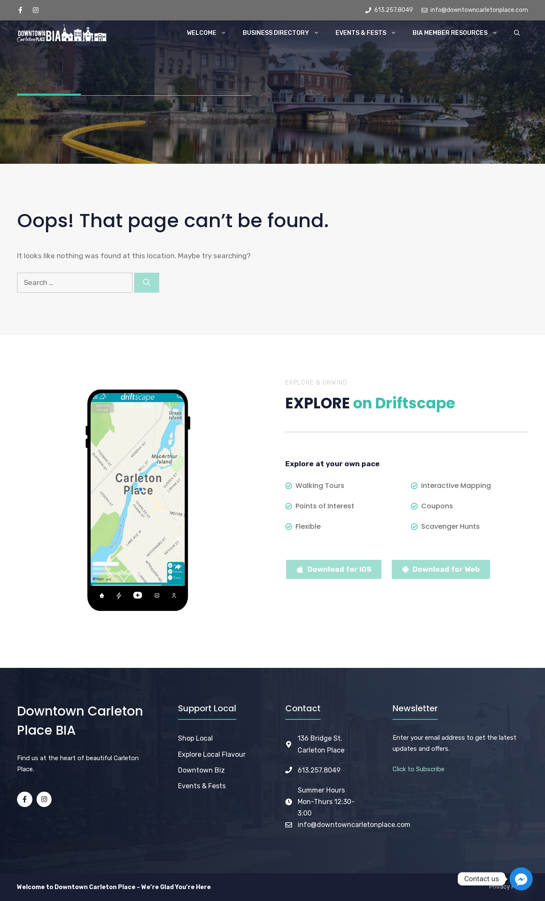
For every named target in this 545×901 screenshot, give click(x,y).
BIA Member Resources (459, 33)
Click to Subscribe (419, 769)
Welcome (211, 33)
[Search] (146, 283)
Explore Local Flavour (212, 754)
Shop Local (195, 738)
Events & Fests (370, 33)
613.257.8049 (319, 770)
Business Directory (285, 33)
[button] (517, 33)
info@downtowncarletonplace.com (354, 825)
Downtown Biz (201, 770)
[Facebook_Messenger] (521, 878)
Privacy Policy (508, 886)
